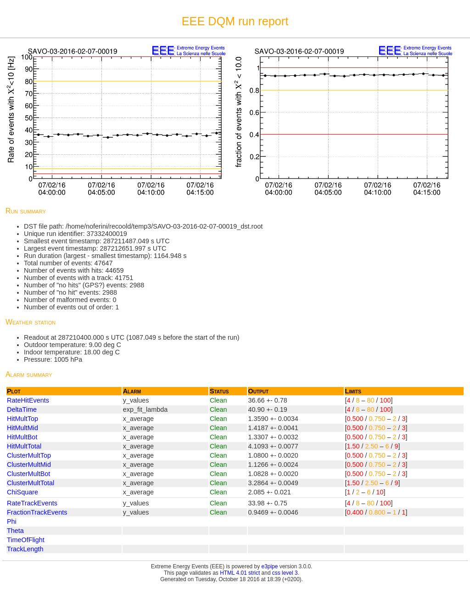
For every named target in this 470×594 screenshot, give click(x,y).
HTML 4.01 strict (240, 573)
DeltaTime (22, 409)
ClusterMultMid (29, 464)
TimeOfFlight (26, 540)
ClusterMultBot (28, 473)
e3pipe (270, 566)
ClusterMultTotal (30, 483)
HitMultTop (22, 418)
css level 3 (285, 573)
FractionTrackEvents (37, 512)
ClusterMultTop (29, 455)
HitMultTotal (24, 446)
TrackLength (25, 549)
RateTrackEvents (32, 503)
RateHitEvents (28, 400)
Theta (15, 530)
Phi (12, 521)
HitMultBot (22, 437)
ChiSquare (22, 492)
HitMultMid (22, 427)
